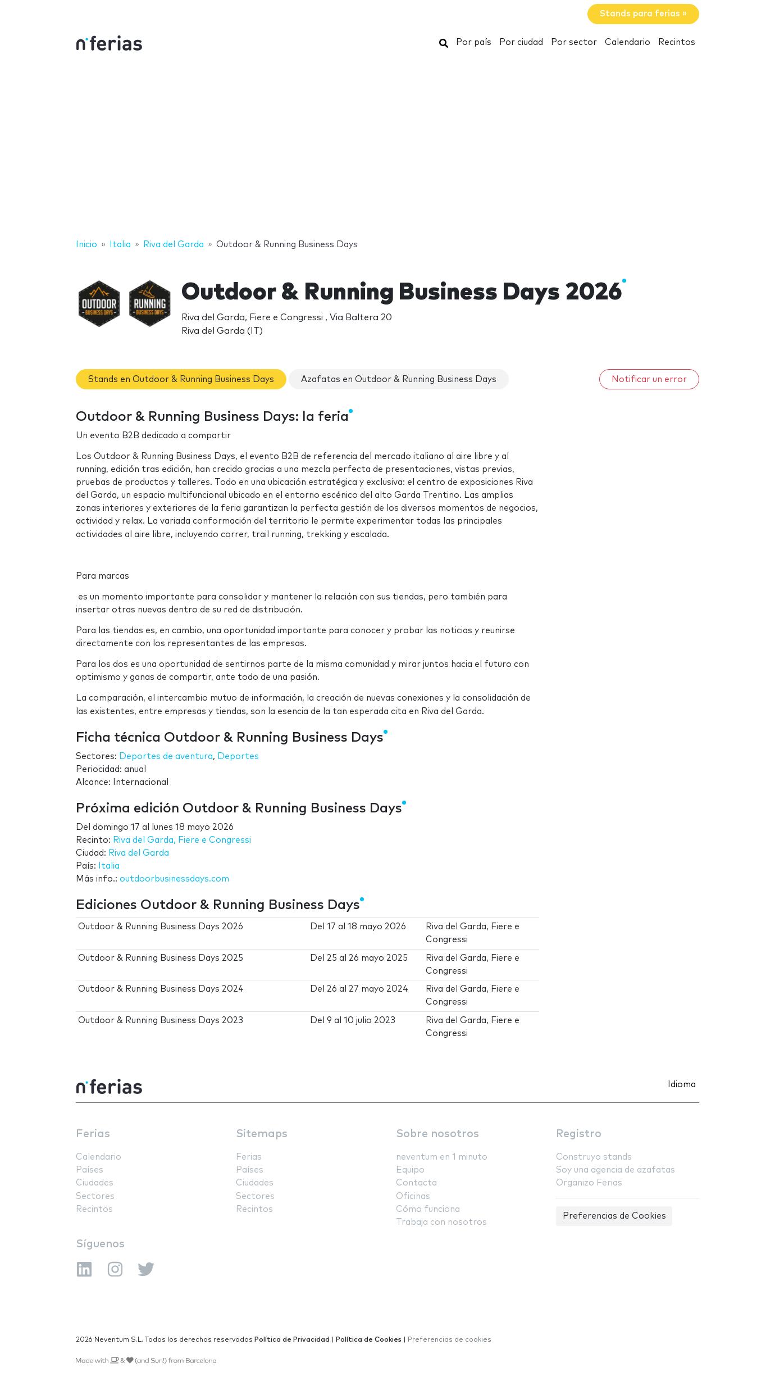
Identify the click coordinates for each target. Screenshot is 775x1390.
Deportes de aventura (166, 756)
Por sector (574, 42)
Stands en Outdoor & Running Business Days (181, 379)
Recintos (676, 42)
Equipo (410, 1170)
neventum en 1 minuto (441, 1157)
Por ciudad (521, 42)
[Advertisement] (387, 147)
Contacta (416, 1183)
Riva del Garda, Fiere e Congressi (182, 840)
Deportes (238, 756)
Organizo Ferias (589, 1183)
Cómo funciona (428, 1209)
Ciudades (94, 1183)
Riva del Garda (138, 853)
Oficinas (413, 1196)
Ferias (93, 1134)
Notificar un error (649, 379)
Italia (109, 866)
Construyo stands (594, 1157)
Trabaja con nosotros (441, 1222)
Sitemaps (262, 1134)
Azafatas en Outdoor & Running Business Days (398, 379)
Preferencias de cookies (449, 1339)
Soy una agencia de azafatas (615, 1170)
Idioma (682, 1084)
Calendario (627, 42)
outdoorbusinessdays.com (174, 879)
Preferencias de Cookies (614, 1216)
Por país (473, 42)
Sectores (95, 1196)
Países (89, 1170)
